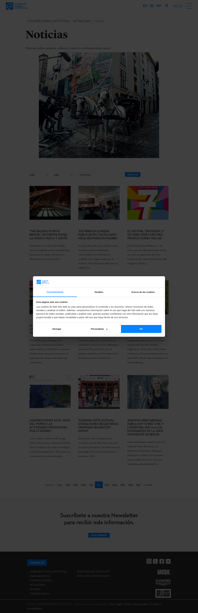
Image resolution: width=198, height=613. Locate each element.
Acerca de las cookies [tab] (143, 292)
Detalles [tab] (99, 292)
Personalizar (99, 329)
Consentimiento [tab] (55, 292)
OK (141, 329)
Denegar (56, 329)
